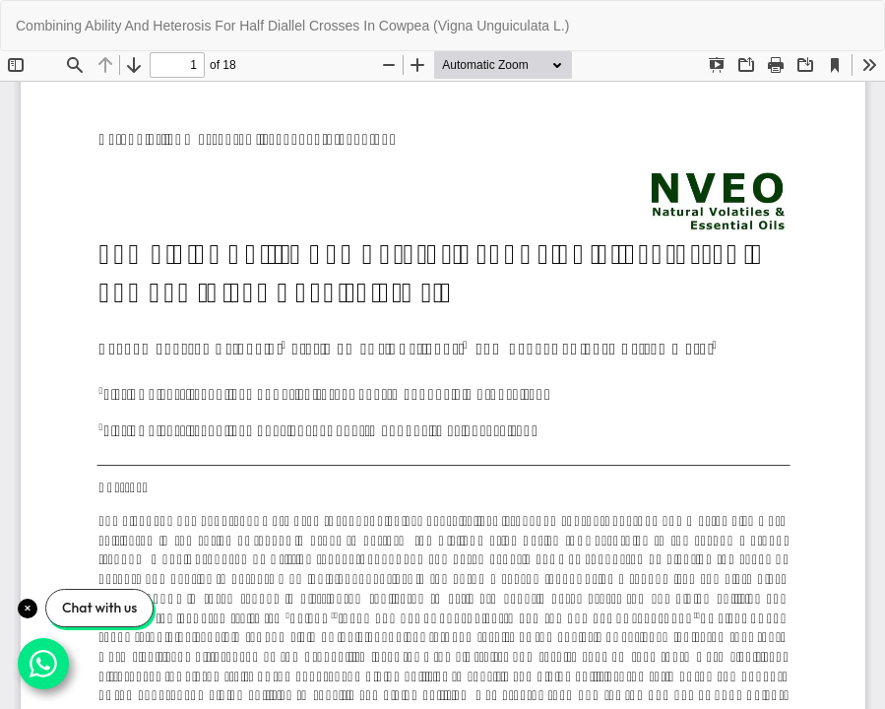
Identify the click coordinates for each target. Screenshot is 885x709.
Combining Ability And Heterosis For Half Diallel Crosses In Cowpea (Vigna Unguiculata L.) (292, 25)
